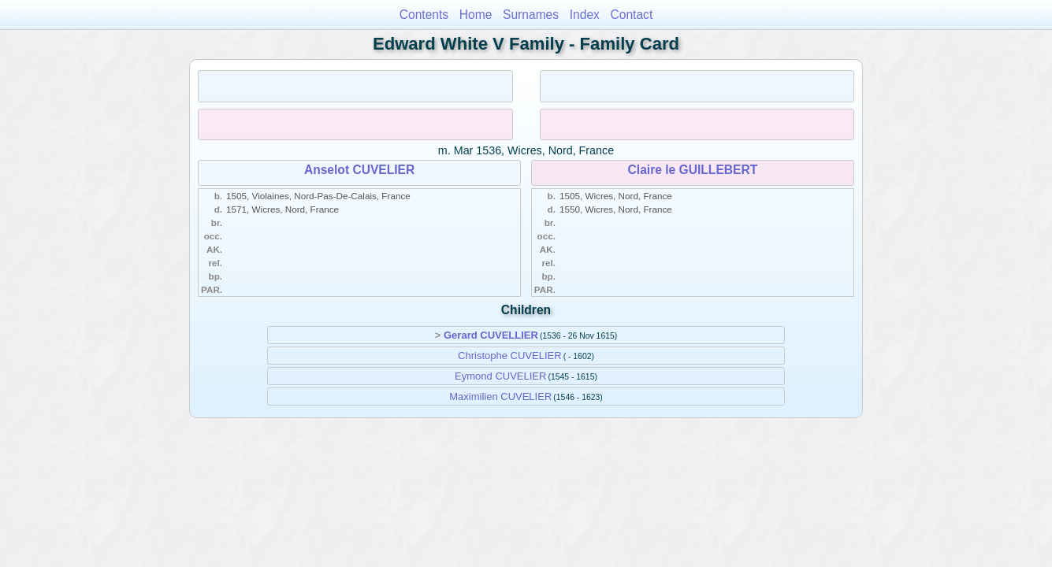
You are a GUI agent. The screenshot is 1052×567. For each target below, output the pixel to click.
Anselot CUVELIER (359, 169)
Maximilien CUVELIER (500, 396)
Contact (632, 14)
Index (585, 14)
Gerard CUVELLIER (491, 335)
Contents (424, 14)
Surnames (531, 14)
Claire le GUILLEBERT (693, 169)
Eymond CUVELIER (500, 376)
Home (476, 14)
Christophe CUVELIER (510, 355)
